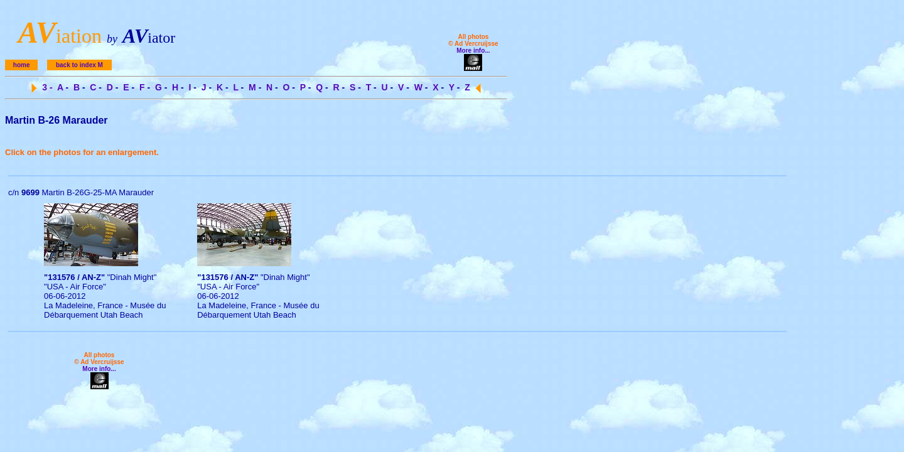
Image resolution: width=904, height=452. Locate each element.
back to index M (79, 65)
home (21, 65)
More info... (473, 50)
